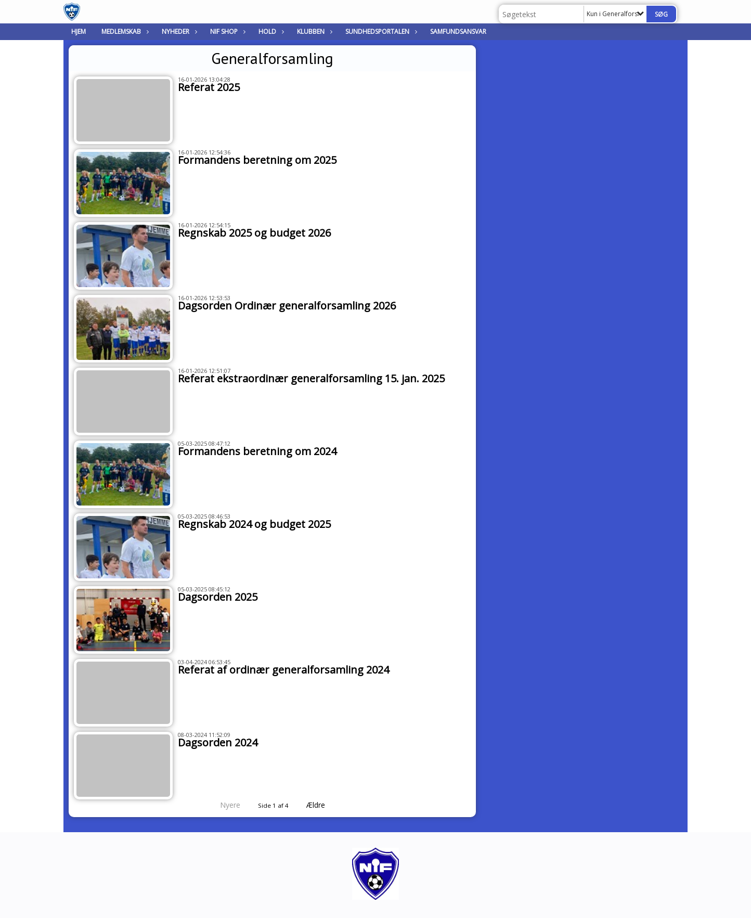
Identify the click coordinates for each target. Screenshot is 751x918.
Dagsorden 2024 (217, 742)
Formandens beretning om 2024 (257, 451)
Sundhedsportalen (380, 31)
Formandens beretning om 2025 (257, 160)
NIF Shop (226, 31)
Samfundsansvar (458, 31)
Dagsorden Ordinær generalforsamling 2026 (287, 306)
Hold (269, 31)
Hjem (78, 31)
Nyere (223, 805)
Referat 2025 (209, 87)
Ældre (323, 805)
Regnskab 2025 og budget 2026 (254, 233)
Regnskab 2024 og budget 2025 (254, 524)
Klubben (313, 31)
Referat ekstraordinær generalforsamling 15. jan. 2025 (311, 378)
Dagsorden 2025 (217, 597)
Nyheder (178, 31)
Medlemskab (123, 31)
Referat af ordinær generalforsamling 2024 (283, 670)
